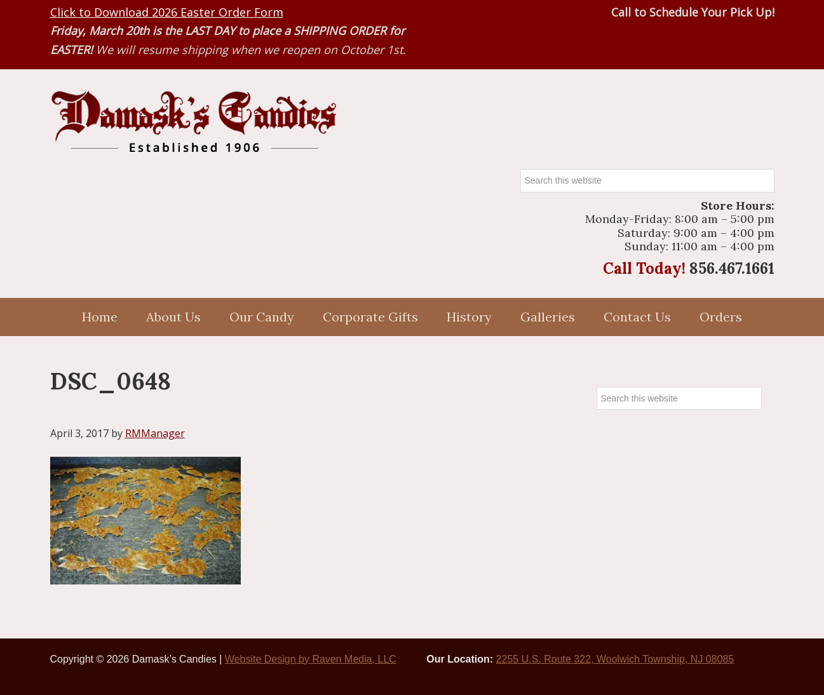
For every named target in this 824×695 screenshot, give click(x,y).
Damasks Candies (193, 121)
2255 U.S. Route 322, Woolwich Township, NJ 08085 (615, 659)
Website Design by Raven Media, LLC (310, 659)
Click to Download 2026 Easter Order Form (166, 12)
